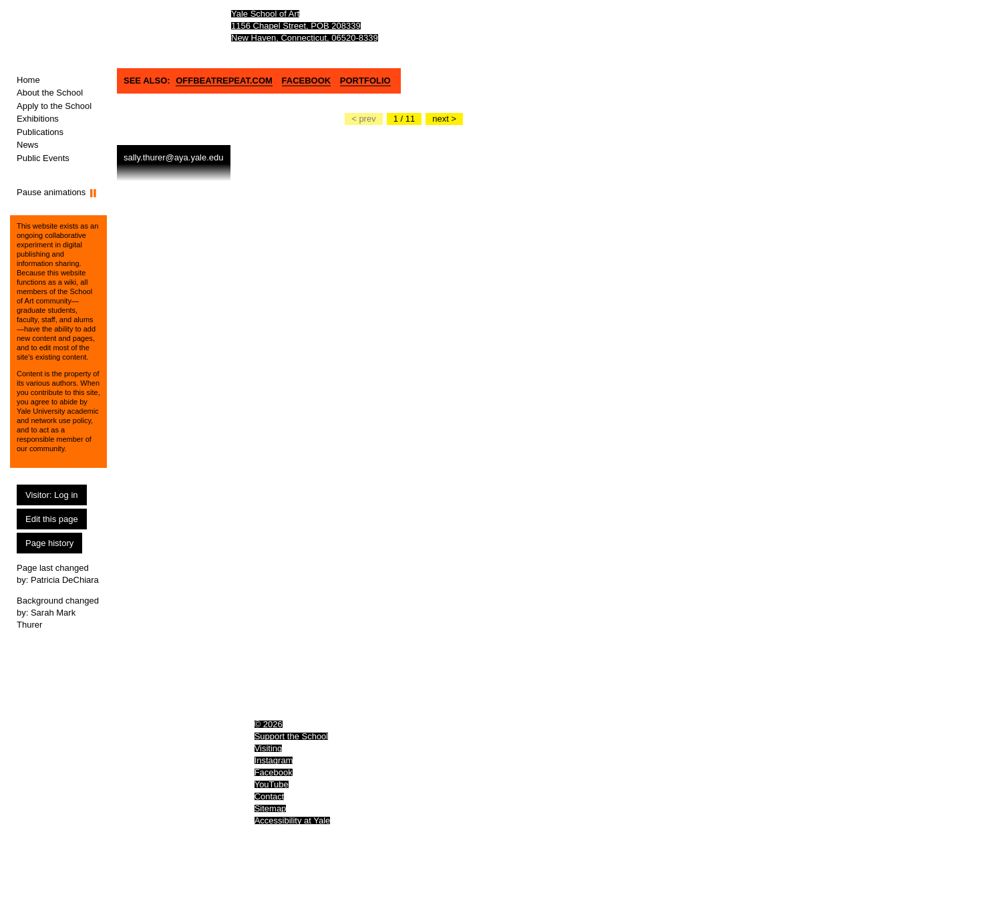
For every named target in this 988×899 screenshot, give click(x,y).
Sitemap (271, 808)
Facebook (306, 81)
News (28, 145)
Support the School (292, 736)
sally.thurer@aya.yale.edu (174, 157)
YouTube (272, 784)
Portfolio (365, 81)
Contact (270, 796)
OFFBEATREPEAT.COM (224, 81)
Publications (40, 132)
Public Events (43, 158)
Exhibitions (38, 119)
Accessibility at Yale (293, 820)
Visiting (269, 748)
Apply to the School (54, 106)
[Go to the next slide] (444, 119)
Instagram (274, 760)
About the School (50, 93)
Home (28, 80)
